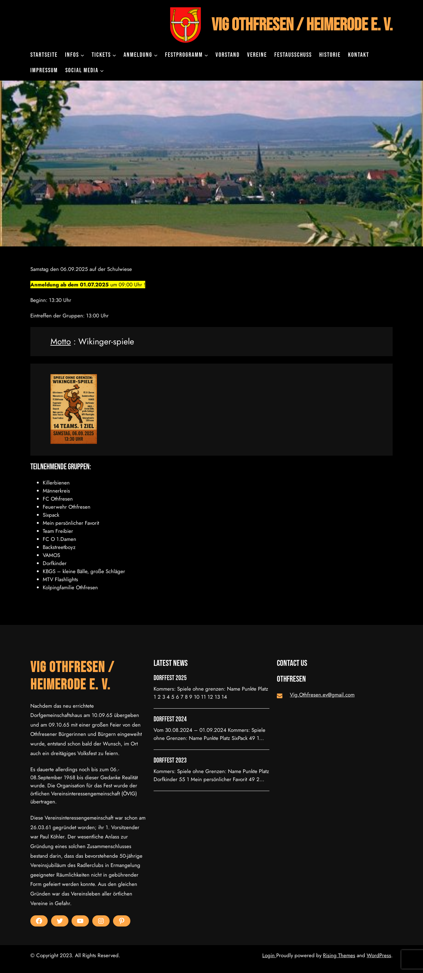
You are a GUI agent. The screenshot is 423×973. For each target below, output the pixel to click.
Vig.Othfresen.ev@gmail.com (322, 694)
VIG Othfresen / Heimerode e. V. (302, 25)
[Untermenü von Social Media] (102, 70)
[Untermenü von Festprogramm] (206, 55)
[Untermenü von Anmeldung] (156, 55)
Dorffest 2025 (170, 678)
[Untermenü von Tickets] (114, 55)
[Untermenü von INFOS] (82, 55)
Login (269, 955)
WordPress (379, 955)
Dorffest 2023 (170, 760)
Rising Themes (339, 955)
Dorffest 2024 (170, 719)
